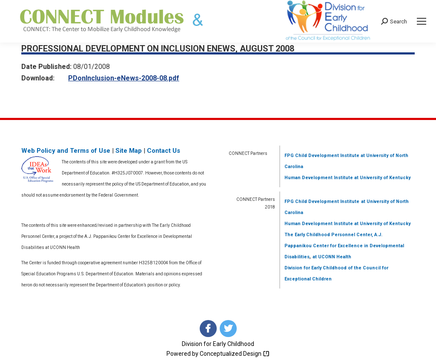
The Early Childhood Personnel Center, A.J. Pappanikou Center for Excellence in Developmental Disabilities (344, 246)
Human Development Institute (318, 177)
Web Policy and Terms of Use (65, 150)
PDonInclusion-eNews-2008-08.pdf (123, 78)
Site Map (128, 150)
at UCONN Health (332, 257)
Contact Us (163, 150)
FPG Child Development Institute (321, 155)
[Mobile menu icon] (421, 21)
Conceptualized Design (235, 353)
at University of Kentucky (381, 177)
